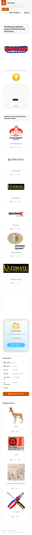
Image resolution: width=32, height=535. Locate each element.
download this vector (16, 394)
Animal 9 (16, 426)
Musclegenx (16, 225)
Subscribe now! (16, 345)
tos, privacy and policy (19, 532)
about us (3, 532)
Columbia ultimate (16, 170)
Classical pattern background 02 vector (16, 483)
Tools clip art (16, 511)
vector (11, 2)
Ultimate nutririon (16, 198)
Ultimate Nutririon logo (16, 279)
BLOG (27, 13)
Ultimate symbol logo (16, 252)
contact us (9, 532)
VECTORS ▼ (15, 13)
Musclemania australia (16, 143)
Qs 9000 (16, 454)
